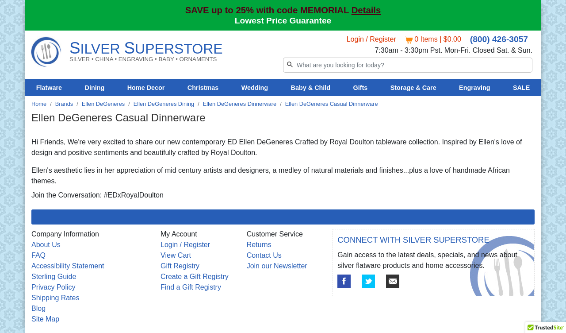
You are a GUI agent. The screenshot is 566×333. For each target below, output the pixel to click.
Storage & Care (413, 87)
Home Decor (146, 87)
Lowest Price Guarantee (283, 20)
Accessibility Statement (67, 266)
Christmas (202, 87)
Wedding (254, 87)
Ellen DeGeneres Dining (164, 104)
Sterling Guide (53, 276)
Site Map (45, 319)
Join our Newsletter (277, 266)
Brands (64, 104)
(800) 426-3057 (499, 39)
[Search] (407, 65)
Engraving (474, 87)
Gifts (360, 87)
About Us (46, 244)
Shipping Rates (55, 298)
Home (38, 104)
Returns (259, 244)
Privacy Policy (53, 287)
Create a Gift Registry (195, 276)
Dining (95, 87)
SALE (521, 87)
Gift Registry (180, 266)
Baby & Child (311, 87)
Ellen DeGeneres (103, 104)
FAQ (38, 255)
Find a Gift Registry (191, 287)
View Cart (176, 255)
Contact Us (264, 255)
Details (366, 10)
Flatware (49, 87)
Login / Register (371, 39)
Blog (38, 308)
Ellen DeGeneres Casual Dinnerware (331, 104)
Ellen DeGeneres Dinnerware (239, 104)
